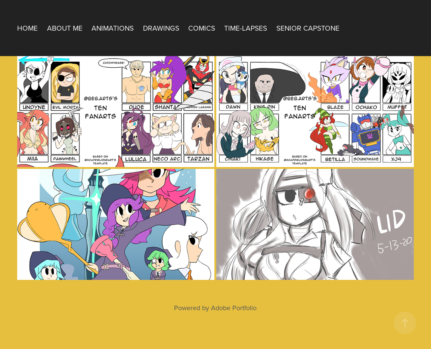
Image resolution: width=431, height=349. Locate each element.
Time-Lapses (245, 28)
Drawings (161, 28)
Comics (201, 28)
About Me (65, 28)
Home (27, 28)
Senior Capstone (307, 28)
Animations (113, 28)
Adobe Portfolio (234, 307)
